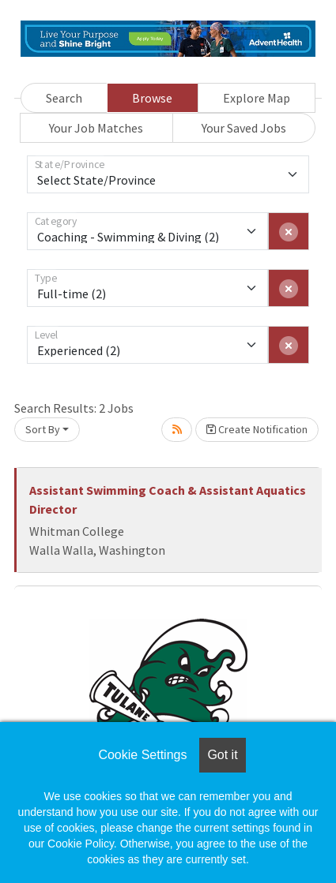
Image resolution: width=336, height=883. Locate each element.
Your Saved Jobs (244, 128)
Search (64, 98)
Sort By (42, 429)
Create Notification (257, 429)
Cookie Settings (142, 754)
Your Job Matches (96, 128)
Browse (152, 98)
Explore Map (256, 98)
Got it (222, 754)
